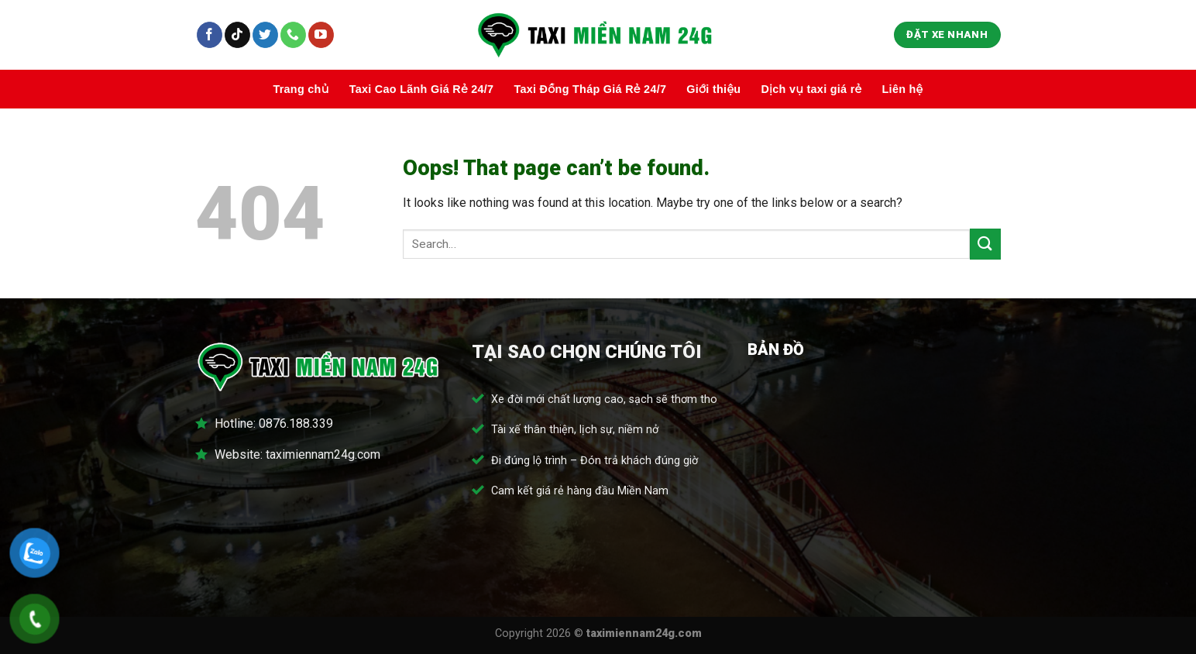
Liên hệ (902, 89)
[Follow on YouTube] (321, 35)
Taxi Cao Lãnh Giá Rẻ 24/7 (421, 89)
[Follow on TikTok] (237, 35)
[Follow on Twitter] (265, 35)
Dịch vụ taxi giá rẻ (811, 89)
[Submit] (985, 244)
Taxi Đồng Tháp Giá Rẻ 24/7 (590, 89)
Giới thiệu (713, 89)
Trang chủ (300, 89)
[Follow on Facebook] (209, 35)
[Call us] (293, 35)
